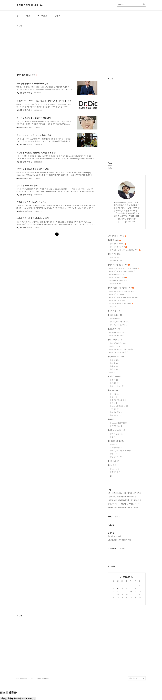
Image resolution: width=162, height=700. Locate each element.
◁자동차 (114, 409)
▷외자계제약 (118, 247)
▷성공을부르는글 (118, 400)
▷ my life (115, 318)
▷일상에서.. (116, 415)
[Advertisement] (81, 45)
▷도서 (113, 397)
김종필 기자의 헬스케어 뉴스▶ (30, 5)
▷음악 (113, 403)
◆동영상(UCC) (115, 315)
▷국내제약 (118, 243)
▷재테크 (114, 383)
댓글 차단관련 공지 (114, 536)
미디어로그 (42, 15)
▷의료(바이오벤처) (118, 324)
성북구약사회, (112, 507)
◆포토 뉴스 (114, 329)
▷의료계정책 (116, 257)
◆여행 (111, 419)
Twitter (121, 548)
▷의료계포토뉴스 (117, 335)
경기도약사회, (112, 504)
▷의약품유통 (118, 277)
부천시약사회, (121, 496)
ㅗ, (119, 504)
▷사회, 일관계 (116, 434)
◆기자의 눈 (114, 310)
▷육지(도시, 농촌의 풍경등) (121, 450)
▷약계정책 (116, 260)
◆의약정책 (114, 254)
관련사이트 (133, 678)
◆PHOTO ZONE (116, 441)
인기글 (117, 516)
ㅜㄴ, (139, 504)
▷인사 (114, 360)
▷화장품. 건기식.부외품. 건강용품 (125, 250)
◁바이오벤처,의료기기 (121, 303)
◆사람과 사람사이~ (116, 430)
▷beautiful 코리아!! (118, 423)
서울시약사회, (127, 493)
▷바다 (113, 444)
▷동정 (113, 372)
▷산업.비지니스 (117, 386)
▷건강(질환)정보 (118, 343)
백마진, (131, 504)
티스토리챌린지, (132, 496)
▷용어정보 (115, 346)
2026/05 (126, 577)
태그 (28, 15)
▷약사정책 (115, 283)
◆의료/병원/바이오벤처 (121, 287)
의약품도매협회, (123, 500)
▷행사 (114, 369)
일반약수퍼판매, (135, 500)
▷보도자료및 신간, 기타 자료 (121, 349)
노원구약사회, (112, 500)
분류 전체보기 (117, 235)
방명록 (57, 15)
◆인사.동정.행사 (116, 356)
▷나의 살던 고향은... (119, 406)
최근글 (110, 516)
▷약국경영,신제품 (118, 280)
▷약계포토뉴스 (117, 332)
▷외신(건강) (117, 294)
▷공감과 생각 (116, 412)
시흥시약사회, (117, 493)
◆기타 (112, 465)
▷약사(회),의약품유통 (119, 321)
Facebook (112, 548)
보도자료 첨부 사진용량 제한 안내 (119, 540)
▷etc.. (114, 469)
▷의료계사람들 (117, 300)
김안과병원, (112, 496)
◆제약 (114, 240)
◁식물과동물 (116, 447)
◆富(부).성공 (114, 376)
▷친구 (113, 437)
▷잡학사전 (115, 472)
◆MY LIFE (113, 390)
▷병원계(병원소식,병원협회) (122, 291)
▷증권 (114, 380)
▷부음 (114, 363)
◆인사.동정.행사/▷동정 (24, 93)
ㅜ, (136, 504)
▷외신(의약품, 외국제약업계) (122, 271)
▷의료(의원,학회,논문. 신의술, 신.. (124, 297)
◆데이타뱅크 (115, 339)
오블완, (135, 507)
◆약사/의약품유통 (119, 264)
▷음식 (113, 453)
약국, (109, 493)
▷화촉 (114, 366)
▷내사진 (114, 394)
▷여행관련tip (116, 426)
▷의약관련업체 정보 (119, 352)
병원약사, (124, 504)
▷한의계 (114, 306)
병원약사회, (122, 507)
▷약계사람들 (117, 274)
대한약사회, (137, 493)
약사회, (129, 507)
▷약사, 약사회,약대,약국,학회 (124, 268)
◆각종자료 (113, 461)
